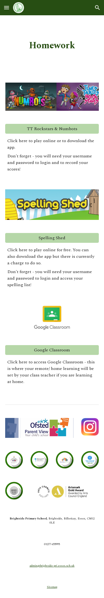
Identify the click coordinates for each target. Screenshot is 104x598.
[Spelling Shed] (52, 238)
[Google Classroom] (52, 350)
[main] (52, 45)
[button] (6, 7)
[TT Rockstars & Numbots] (52, 128)
